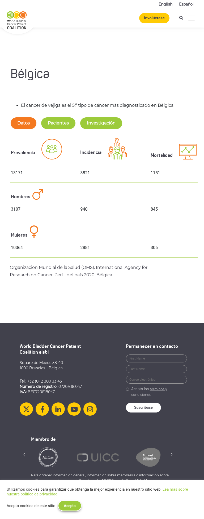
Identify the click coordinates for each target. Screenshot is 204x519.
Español (186, 4)
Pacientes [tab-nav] (58, 123)
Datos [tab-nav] (23, 123)
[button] (24, 454)
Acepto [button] (70, 506)
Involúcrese (154, 18)
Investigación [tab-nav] (101, 123)
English (165, 4)
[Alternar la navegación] (191, 18)
